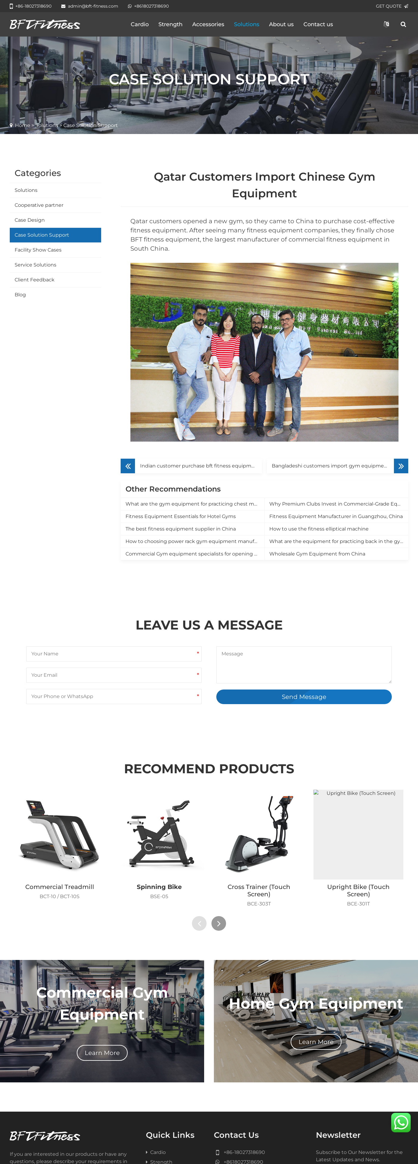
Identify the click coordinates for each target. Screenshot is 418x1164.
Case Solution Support (42, 235)
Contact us (318, 24)
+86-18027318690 (30, 6)
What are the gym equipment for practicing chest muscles (195, 504)
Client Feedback (35, 280)
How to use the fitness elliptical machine (319, 529)
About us (281, 24)
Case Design (30, 220)
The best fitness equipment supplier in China (181, 529)
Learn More (102, 1052)
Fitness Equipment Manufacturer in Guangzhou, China (336, 516)
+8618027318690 (148, 6)
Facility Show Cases (38, 250)
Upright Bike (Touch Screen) (358, 890)
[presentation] (199, 923)
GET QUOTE (392, 6)
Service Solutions (35, 265)
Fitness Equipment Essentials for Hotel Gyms (181, 516)
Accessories (208, 24)
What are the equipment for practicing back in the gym (337, 541)
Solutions (246, 24)
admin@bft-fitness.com (89, 6)
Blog (20, 295)
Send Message (304, 696)
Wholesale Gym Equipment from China (317, 554)
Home (22, 125)
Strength (170, 24)
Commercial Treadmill (59, 887)
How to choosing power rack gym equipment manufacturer (195, 541)
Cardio (140, 24)
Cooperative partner (39, 205)
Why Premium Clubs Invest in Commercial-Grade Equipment (338, 504)
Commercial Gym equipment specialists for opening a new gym (195, 554)
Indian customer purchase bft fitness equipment (200, 466)
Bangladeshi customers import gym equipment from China (340, 466)
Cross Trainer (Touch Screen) (259, 890)
